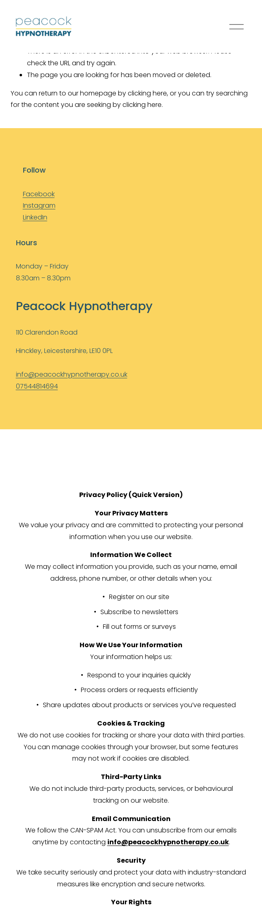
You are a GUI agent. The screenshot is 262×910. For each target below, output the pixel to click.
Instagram (39, 205)
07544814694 (37, 386)
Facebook (39, 194)
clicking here (147, 93)
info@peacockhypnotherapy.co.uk (71, 374)
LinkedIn (35, 217)
